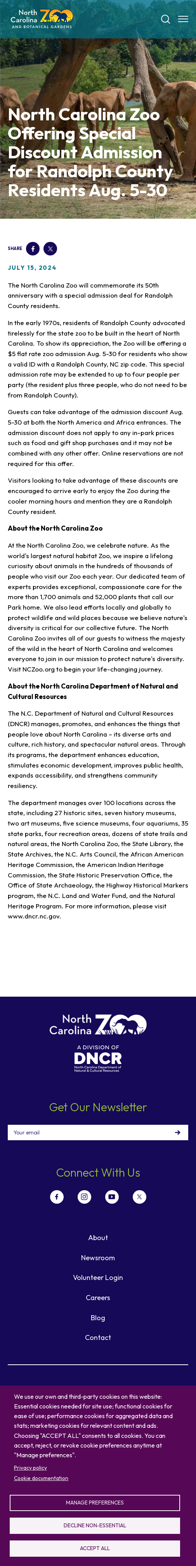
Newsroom (98, 1257)
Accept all (95, 1548)
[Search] (165, 19)
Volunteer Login (98, 1277)
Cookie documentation (41, 1478)
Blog (98, 1317)
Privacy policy (30, 1467)
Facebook (32, 249)
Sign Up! (177, 1132)
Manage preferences (95, 1502)
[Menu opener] (183, 19)
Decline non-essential (95, 1525)
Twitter (50, 248)
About (98, 1237)
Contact (98, 1337)
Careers (98, 1297)
